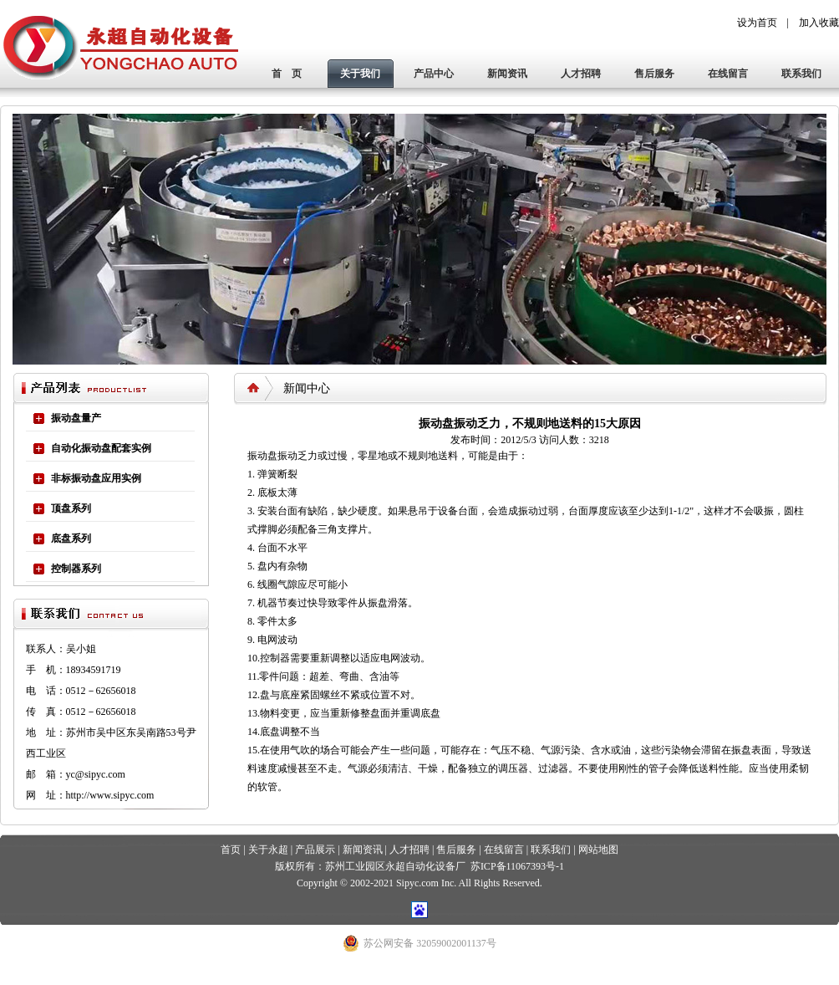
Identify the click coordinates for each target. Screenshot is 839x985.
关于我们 (360, 73)
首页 (231, 849)
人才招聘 (581, 73)
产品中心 (434, 73)
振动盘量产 (76, 418)
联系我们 (801, 73)
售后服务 (654, 73)
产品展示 (315, 849)
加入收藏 (819, 22)
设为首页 (757, 22)
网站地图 (598, 849)
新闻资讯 (507, 73)
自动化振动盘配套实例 (101, 448)
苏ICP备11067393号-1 (517, 866)
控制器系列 (76, 568)
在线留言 (728, 73)
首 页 (287, 73)
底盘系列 (71, 538)
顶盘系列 (71, 508)
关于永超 (268, 849)
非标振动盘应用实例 (96, 478)
